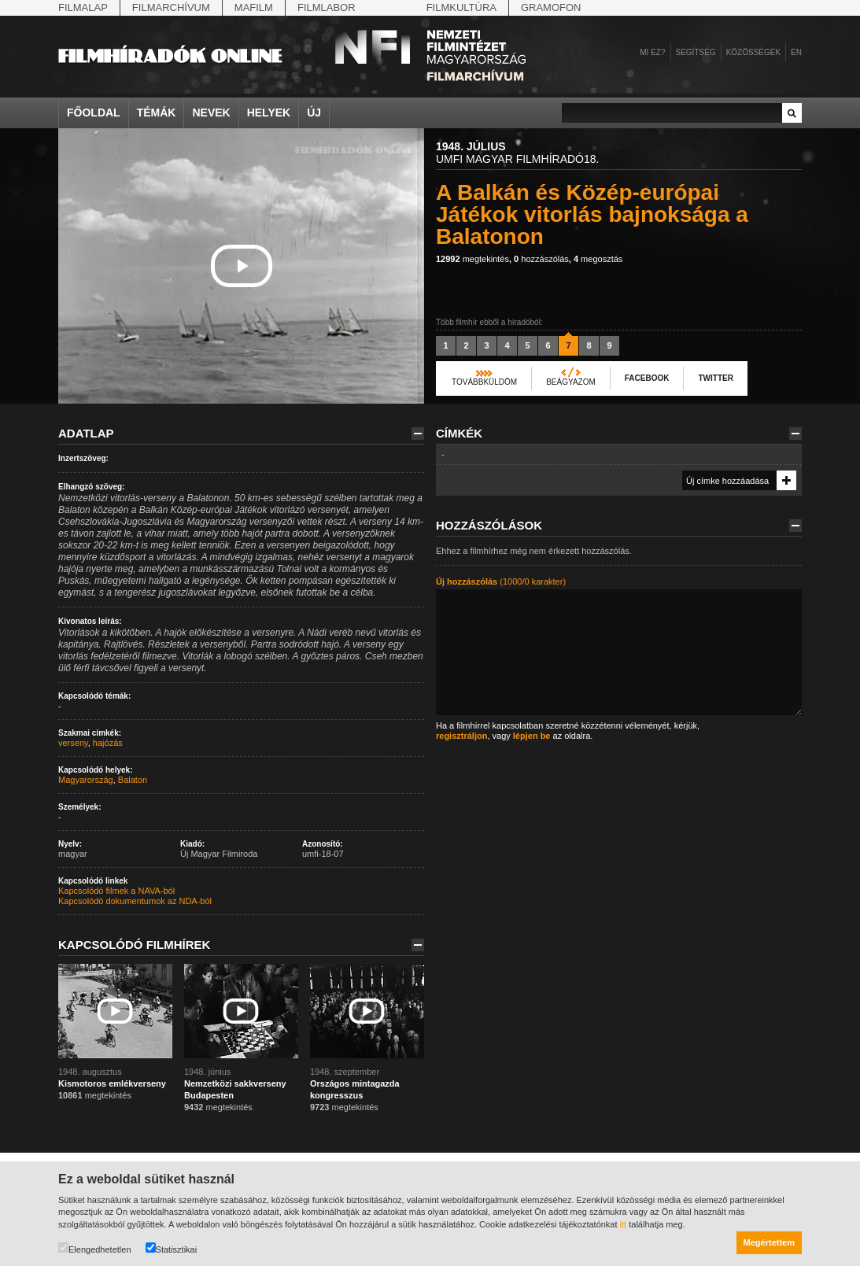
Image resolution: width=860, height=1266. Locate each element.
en (796, 52)
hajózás (108, 742)
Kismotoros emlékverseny (112, 1083)
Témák (156, 112)
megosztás (598, 259)
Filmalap (83, 7)
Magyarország (85, 779)
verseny (73, 742)
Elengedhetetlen (94, 1248)
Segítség (696, 52)
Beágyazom (571, 382)
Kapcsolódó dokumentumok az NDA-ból (135, 901)
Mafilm (253, 7)
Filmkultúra (461, 7)
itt (623, 1224)
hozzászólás (541, 259)
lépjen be (532, 735)
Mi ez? (652, 52)
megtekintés (472, 259)
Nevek (211, 112)
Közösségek (753, 52)
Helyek (269, 112)
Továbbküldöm (484, 382)
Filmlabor (326, 7)
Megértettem (769, 1242)
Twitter (715, 378)
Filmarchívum (171, 7)
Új (314, 112)
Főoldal (93, 112)
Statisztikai (171, 1248)
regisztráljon (461, 735)
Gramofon (551, 7)
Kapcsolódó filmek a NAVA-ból (116, 890)
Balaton (132, 779)
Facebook (647, 378)
